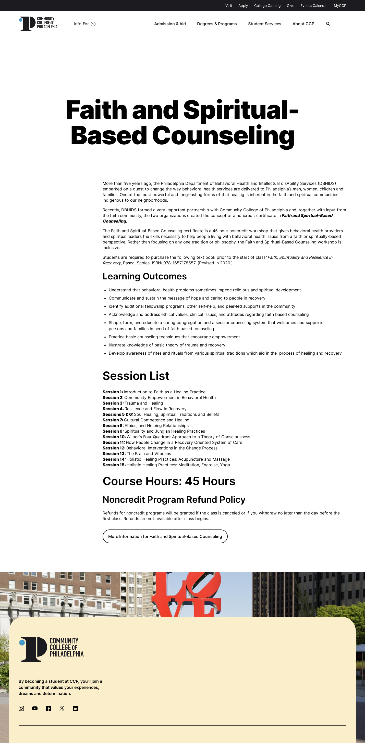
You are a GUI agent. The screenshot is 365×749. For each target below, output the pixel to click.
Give (290, 5)
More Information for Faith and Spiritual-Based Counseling (165, 536)
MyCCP (340, 5)
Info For (81, 24)
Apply (243, 5)
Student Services (267, 24)
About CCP (305, 24)
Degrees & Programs (219, 24)
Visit (228, 5)
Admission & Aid (172, 24)
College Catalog (267, 5)
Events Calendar (314, 5)
